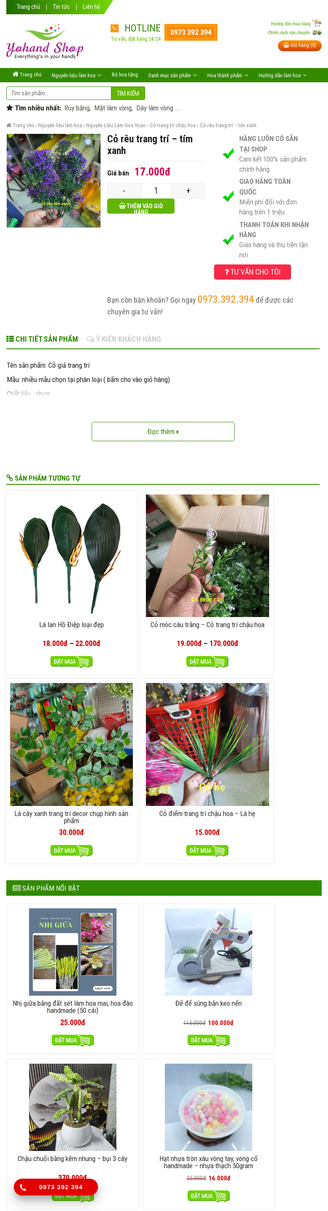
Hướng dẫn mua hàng (138, 1024)
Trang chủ (28, 7)
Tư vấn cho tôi (252, 271)
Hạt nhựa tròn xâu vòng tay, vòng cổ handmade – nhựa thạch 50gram (283, 742)
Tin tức (61, 7)
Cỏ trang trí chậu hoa (173, 125)
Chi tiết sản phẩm (42, 339)
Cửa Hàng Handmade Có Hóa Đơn (90, 871)
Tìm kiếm (128, 93)
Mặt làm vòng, (113, 108)
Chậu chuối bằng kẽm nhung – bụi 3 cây (203, 739)
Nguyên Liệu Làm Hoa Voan (115, 125)
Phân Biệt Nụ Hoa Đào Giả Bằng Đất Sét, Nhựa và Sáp (118, 911)
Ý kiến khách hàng (124, 339)
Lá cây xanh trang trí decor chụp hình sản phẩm (203, 575)
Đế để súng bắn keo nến (124, 739)
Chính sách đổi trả (207, 1024)
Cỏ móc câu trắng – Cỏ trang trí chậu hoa (123, 571)
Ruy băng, (77, 108)
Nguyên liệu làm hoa (60, 125)
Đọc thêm (163, 431)
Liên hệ (91, 7)
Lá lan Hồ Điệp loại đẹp (43, 567)
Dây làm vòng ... (158, 108)
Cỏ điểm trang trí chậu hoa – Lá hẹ (283, 571)
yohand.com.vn (168, 1193)
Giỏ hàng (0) (299, 45)
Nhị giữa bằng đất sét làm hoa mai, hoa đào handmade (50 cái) (44, 742)
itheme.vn (246, 1193)
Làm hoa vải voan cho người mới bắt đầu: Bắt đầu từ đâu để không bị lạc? (145, 831)
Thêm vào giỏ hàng (145, 208)
